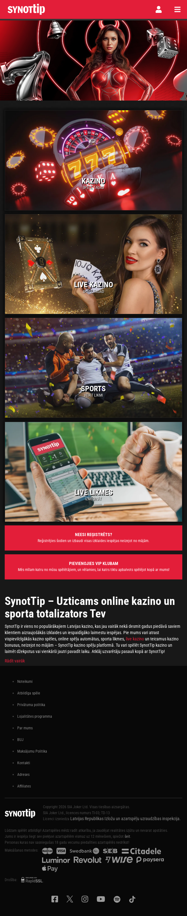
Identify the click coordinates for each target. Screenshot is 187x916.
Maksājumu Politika (32, 751)
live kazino (135, 638)
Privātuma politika (31, 705)
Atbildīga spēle (28, 693)
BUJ (20, 740)
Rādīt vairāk (15, 660)
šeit (127, 836)
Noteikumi (25, 681)
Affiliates (24, 786)
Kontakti (23, 763)
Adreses (23, 774)
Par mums (25, 728)
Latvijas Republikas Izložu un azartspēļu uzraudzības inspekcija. (125, 818)
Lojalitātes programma (34, 716)
